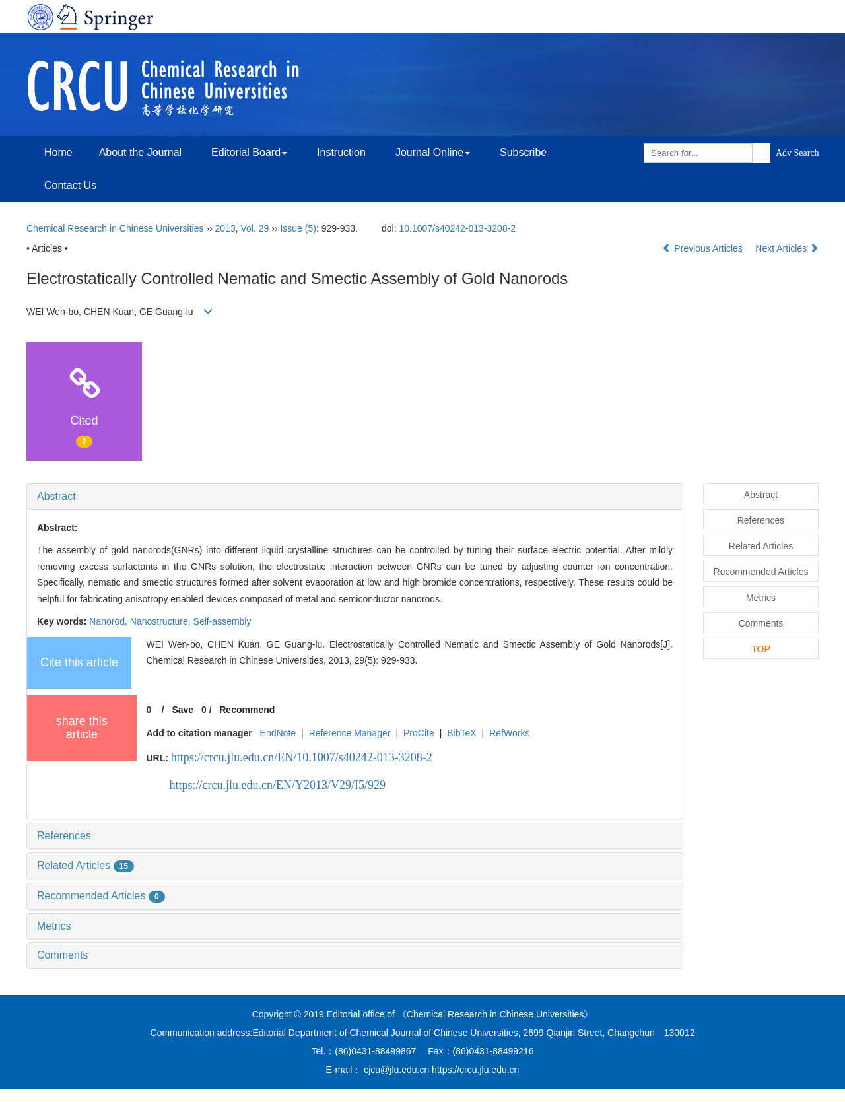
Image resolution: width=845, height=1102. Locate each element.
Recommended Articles (101, 895)
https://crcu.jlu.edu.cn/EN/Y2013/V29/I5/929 (278, 785)
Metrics (54, 926)
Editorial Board (249, 152)
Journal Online (432, 152)
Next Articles (787, 248)
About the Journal (140, 152)
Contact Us (70, 185)
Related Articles (85, 865)
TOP (760, 649)
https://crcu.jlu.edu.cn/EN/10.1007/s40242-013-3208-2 (301, 757)
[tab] (355, 496)
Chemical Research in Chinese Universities (114, 228)
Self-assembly (222, 621)
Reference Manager (350, 733)
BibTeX (461, 733)
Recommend (247, 710)
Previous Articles (703, 248)
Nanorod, (109, 621)
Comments (62, 955)
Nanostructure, (161, 621)
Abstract (56, 496)
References (64, 835)
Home (58, 152)
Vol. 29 (255, 228)
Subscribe (523, 152)
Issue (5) (298, 228)
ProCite (418, 733)
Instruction (341, 152)
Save (182, 710)
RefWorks (509, 733)
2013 (225, 228)
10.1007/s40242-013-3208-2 (457, 228)
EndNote (278, 733)
